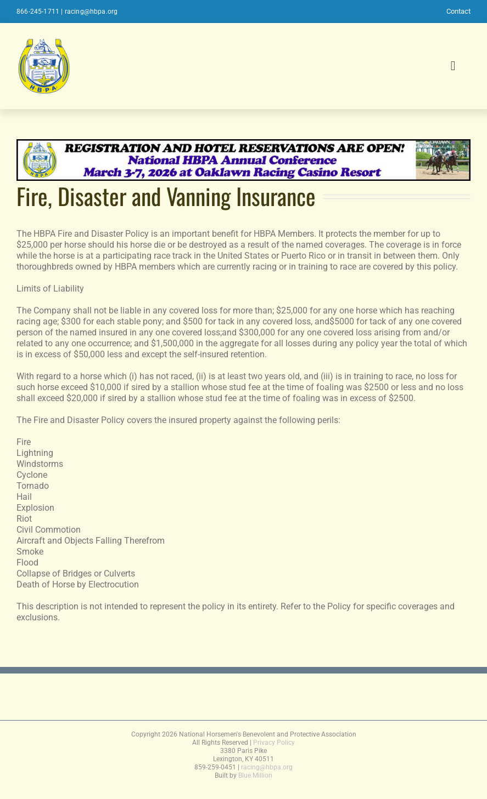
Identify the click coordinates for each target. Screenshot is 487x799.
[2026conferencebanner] (243, 144)
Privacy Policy (274, 742)
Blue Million (255, 775)
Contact (458, 11)
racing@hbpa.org (91, 11)
